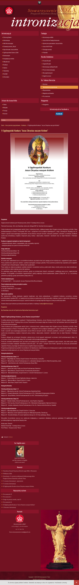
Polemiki (45, 52)
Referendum (6, 55)
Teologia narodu (47, 49)
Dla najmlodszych (48, 73)
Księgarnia (45, 104)
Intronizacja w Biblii (48, 37)
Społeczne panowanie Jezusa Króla (52, 43)
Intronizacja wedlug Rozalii (50, 67)
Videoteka (6, 71)
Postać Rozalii (47, 61)
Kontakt (5, 74)
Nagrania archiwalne (48, 93)
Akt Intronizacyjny (8, 43)
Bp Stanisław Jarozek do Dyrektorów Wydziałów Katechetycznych (19, 310)
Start (2, 125)
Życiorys (45, 84)
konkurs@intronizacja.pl (46, 304)
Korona (5, 113)
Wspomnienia (46, 90)
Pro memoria (46, 96)
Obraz (5, 104)
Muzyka (5, 107)
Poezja (5, 110)
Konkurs (5, 65)
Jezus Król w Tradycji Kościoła (51, 40)
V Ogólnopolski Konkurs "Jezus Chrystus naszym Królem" (24, 130)
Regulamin (4, 307)
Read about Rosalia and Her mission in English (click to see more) (19, 460)
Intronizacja (6, 40)
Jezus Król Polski (47, 46)
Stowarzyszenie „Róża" (9, 46)
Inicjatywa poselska (8, 58)
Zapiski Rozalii (47, 64)
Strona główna (7, 37)
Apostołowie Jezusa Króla (10, 49)
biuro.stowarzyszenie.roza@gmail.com (19, 532)
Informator (6, 77)
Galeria (5, 68)
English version (47, 76)
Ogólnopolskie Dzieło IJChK (10, 52)
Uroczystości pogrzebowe (50, 87)
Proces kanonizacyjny (49, 70)
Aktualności (6, 62)
